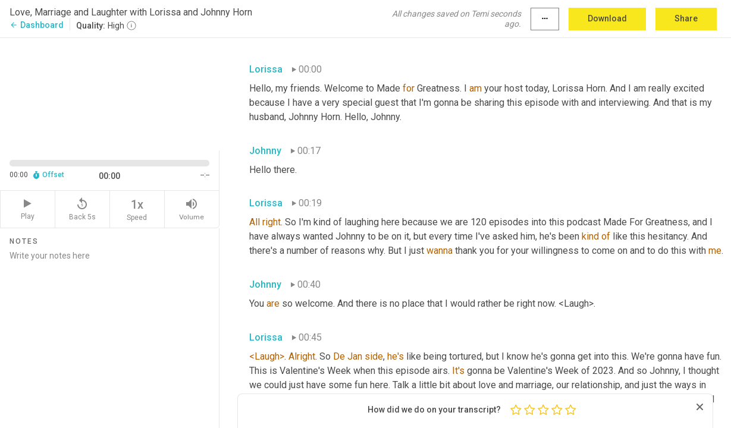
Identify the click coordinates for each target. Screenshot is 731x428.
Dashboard (37, 25)
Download (607, 18)
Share (686, 18)
